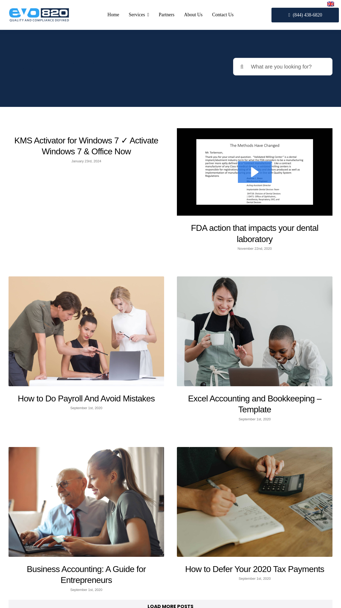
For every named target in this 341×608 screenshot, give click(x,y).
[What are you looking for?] (282, 66)
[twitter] (283, 542)
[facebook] (276, 542)
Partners (170, 582)
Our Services (170, 543)
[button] (235, 172)
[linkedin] (290, 542)
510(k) (171, 556)
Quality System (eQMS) (170, 569)
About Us (170, 595)
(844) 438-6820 (57, 577)
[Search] (242, 66)
